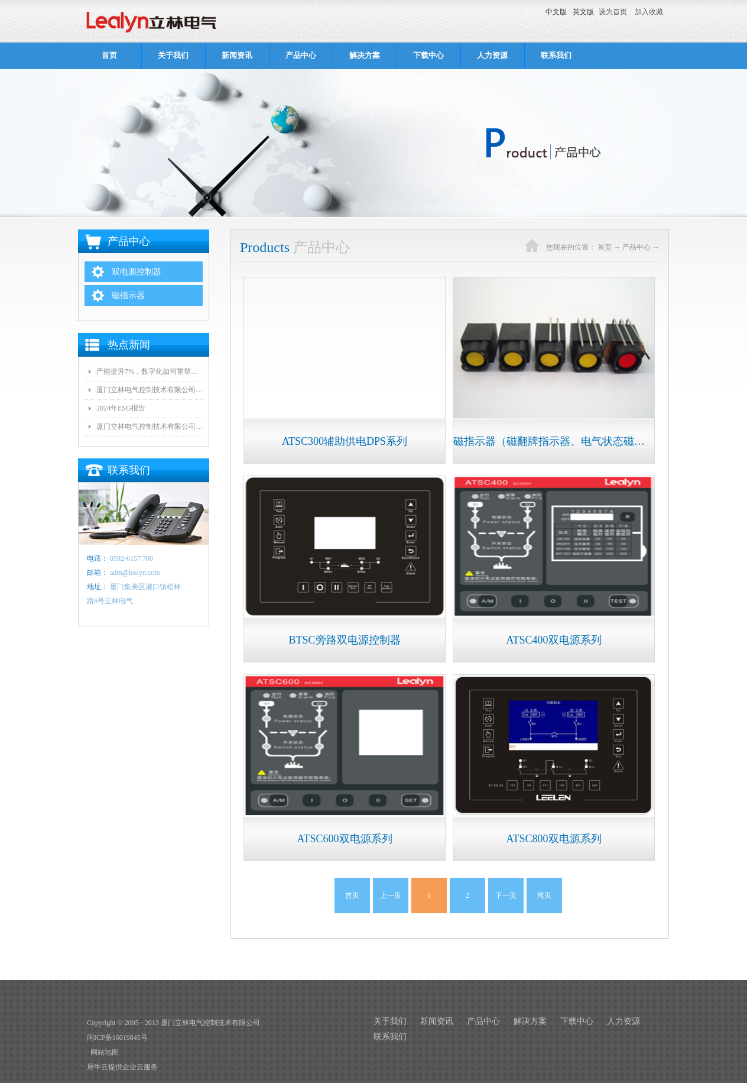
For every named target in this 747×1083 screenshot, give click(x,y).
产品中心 (636, 247)
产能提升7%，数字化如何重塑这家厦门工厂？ (149, 371)
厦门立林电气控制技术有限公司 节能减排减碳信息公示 (149, 390)
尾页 (544, 895)
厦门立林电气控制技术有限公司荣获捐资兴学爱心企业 (149, 426)
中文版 (556, 12)
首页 (109, 55)
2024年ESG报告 (120, 408)
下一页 (506, 895)
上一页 (390, 895)
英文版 (583, 12)
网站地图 (103, 1052)
